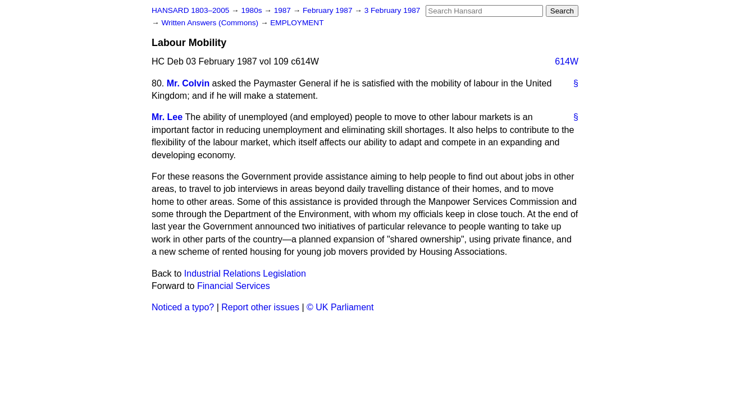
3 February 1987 (392, 10)
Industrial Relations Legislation (245, 273)
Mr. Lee (167, 117)
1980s (252, 10)
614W (566, 61)
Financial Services (233, 286)
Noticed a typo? (183, 307)
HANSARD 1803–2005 (190, 10)
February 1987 (328, 10)
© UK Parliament (340, 307)
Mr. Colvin (188, 83)
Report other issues (260, 307)
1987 (283, 10)
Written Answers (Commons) (211, 23)
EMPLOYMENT (296, 23)
